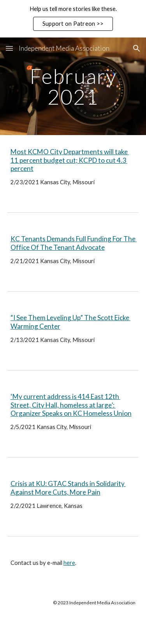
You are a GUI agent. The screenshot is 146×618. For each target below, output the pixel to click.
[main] (73, 86)
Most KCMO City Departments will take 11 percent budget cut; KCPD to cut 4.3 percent (70, 160)
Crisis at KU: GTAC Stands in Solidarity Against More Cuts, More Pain (68, 487)
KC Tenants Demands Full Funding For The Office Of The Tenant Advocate (74, 243)
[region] (73, 18)
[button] (9, 48)
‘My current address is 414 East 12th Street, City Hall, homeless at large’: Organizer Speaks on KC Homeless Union (71, 404)
